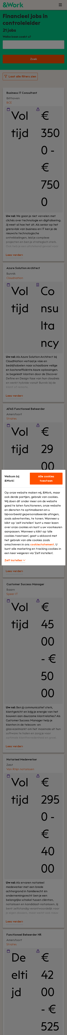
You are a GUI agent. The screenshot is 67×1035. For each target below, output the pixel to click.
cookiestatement (42, 544)
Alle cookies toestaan (46, 478)
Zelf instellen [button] (14, 560)
